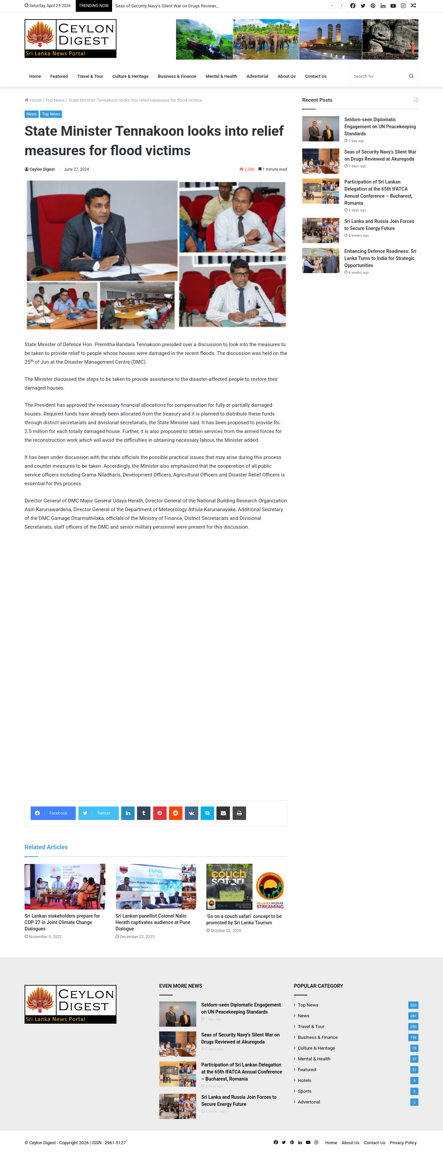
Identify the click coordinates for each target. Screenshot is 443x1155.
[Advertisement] (156, 743)
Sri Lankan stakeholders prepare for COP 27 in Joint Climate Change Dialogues (62, 922)
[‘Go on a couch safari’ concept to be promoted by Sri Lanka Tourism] (246, 887)
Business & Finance (177, 76)
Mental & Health (221, 76)
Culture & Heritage (130, 76)
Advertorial (257, 76)
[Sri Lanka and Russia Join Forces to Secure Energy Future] (320, 230)
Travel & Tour (90, 76)
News (32, 114)
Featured (59, 76)
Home (35, 76)
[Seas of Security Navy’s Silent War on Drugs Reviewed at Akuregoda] (320, 161)
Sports (304, 1091)
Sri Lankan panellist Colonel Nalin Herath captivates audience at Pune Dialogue (153, 922)
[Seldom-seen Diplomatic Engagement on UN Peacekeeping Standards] (320, 128)
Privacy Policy (403, 1142)
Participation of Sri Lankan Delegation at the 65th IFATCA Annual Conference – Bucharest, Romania (241, 1072)
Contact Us (316, 76)
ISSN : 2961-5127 (109, 1142)
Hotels (304, 1080)
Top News (55, 100)
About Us (287, 76)
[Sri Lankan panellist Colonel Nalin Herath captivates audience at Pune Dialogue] (155, 886)
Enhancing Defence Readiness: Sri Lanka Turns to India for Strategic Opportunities (380, 258)
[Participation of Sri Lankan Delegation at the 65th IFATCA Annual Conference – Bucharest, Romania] (320, 191)
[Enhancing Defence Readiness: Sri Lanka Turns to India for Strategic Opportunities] (320, 260)
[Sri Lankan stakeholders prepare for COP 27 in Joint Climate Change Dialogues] (65, 886)
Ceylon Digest (42, 169)
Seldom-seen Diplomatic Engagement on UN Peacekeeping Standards (380, 126)
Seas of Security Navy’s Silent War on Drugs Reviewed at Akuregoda (180, 5)
